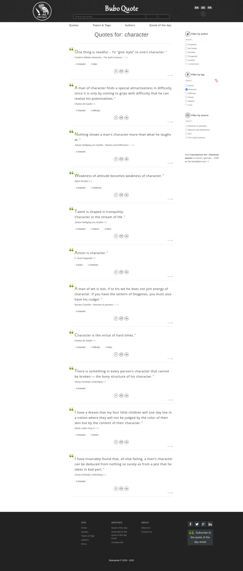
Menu (84, 544)
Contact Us (146, 532)
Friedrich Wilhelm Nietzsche (88, 57)
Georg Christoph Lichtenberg (88, 382)
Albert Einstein (81, 181)
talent (108, 229)
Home (84, 528)
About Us (145, 528)
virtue (109, 347)
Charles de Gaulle (83, 104)
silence (96, 229)
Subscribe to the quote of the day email (200, 536)
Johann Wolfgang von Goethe (89, 145)
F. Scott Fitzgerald (83, 258)
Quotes (74, 25)
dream (95, 435)
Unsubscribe (117, 542)
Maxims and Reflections (116, 145)
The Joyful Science (112, 57)
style (95, 64)
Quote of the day (160, 25)
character (81, 64)
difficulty (96, 110)
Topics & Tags (102, 25)
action (80, 265)
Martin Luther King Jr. (85, 428)
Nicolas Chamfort (83, 304)
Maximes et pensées (103, 304)
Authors (130, 25)
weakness (97, 188)
